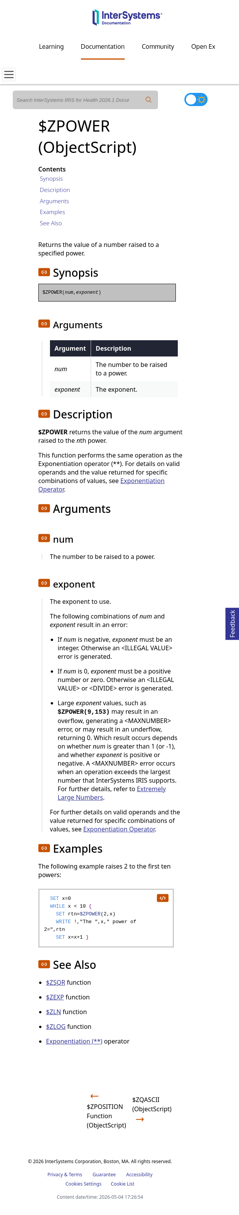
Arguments (54, 201)
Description (55, 190)
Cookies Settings (83, 1184)
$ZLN (53, 1012)
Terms (75, 1174)
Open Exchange (213, 46)
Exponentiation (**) (74, 1041)
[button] (44, 272)
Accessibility (139, 1174)
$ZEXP (55, 997)
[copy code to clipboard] (162, 897)
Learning (51, 46)
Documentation (103, 46)
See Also (51, 223)
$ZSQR (55, 982)
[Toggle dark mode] (196, 99)
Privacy (55, 1174)
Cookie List (122, 1184)
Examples (52, 212)
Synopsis (51, 178)
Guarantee (104, 1174)
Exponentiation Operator (119, 829)
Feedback (232, 622)
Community (158, 46)
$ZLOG (56, 1026)
